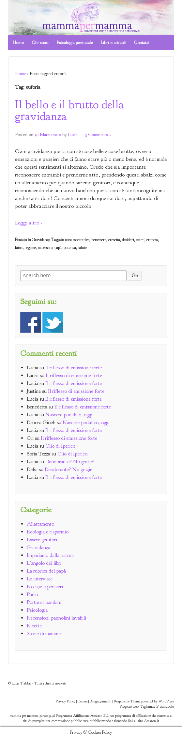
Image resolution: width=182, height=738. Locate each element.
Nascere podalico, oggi (68, 414)
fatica (19, 247)
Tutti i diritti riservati (50, 683)
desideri (128, 239)
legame (30, 247)
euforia (152, 239)
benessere (98, 239)
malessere (45, 247)
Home (17, 42)
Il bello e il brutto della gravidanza (69, 110)
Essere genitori (42, 539)
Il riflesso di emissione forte (73, 367)
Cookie (82, 701)
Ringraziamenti (101, 701)
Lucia (73, 134)
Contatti (141, 42)
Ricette (34, 626)
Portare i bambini (44, 602)
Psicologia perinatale (74, 42)
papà (58, 247)
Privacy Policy (65, 701)
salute (82, 247)
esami (140, 239)
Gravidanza (41, 239)
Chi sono (40, 42)
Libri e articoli (113, 42)
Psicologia (37, 610)
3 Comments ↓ (98, 134)
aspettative (81, 239)
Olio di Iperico (60, 446)
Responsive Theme (127, 701)
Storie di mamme (44, 633)
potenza (70, 247)
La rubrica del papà (46, 571)
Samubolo (167, 706)
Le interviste (40, 579)
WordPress (166, 701)
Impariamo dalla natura (50, 555)
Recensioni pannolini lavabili (56, 618)
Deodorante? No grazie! (70, 461)
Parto (32, 594)
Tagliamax (148, 706)
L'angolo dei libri (44, 563)
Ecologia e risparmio (47, 532)
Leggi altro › (28, 222)
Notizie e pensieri (45, 586)
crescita (114, 239)
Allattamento (40, 524)
